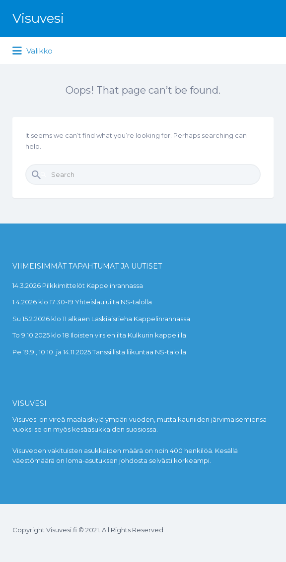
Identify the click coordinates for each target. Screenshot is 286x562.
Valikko (32, 51)
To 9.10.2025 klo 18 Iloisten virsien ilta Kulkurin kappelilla (99, 335)
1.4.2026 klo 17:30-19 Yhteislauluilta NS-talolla (82, 302)
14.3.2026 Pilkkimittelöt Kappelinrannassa (77, 285)
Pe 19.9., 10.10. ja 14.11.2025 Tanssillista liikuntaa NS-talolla (99, 352)
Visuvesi (38, 18)
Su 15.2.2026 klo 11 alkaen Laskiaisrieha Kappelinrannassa (101, 319)
